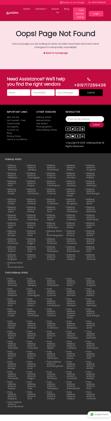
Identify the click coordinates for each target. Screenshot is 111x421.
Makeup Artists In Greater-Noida (71, 192)
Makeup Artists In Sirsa (51, 209)
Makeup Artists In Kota (90, 249)
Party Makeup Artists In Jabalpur (32, 282)
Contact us (12, 130)
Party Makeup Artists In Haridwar (71, 302)
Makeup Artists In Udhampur (52, 225)
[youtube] (73, 136)
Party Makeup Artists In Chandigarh (33, 292)
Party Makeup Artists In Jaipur (12, 334)
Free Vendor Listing (79, 14)
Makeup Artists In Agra (12, 225)
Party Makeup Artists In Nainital (90, 375)
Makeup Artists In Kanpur (31, 183)
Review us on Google (72, 2)
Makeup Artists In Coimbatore (53, 183)
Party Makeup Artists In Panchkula (13, 375)
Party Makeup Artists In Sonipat (51, 395)
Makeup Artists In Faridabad (72, 209)
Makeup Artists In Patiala (12, 201)
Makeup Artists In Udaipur (71, 257)
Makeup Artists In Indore (71, 225)
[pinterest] (82, 129)
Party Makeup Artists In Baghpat (12, 395)
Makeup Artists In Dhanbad (52, 241)
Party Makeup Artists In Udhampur (52, 355)
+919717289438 (97, 2)
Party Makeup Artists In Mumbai (71, 292)
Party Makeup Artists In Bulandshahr (73, 385)
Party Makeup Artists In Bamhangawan (53, 364)
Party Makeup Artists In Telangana (52, 385)
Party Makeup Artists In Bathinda (91, 334)
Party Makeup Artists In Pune (12, 302)
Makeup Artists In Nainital (90, 241)
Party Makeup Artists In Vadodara (32, 344)
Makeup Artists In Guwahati (72, 241)
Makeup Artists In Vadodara (32, 217)
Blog (66, 9)
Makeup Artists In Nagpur (31, 241)
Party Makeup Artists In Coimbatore (53, 302)
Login (96, 13)
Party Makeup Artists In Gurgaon (91, 282)
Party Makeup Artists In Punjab (12, 312)
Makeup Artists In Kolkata (90, 175)
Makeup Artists (43, 117)
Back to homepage (55, 53)
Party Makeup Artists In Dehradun (91, 302)
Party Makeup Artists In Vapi (31, 385)
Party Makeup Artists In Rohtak (31, 334)
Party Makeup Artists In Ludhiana (71, 344)
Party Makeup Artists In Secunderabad (14, 404)
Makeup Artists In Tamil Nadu (33, 191)
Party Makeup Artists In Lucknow (51, 292)
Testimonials (13, 123)
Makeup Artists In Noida (71, 167)
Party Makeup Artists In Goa (31, 395)
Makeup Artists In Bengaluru (72, 201)
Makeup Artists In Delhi (90, 225)
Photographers (44, 127)
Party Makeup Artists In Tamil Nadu (33, 312)
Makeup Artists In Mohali (90, 233)
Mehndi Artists (43, 120)
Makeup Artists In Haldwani (12, 175)
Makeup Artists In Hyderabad (92, 217)
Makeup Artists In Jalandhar (13, 217)
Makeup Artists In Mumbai (71, 175)
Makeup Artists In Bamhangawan (53, 233)
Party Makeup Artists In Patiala (12, 324)
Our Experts (12, 127)
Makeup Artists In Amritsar (31, 201)
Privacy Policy (14, 136)
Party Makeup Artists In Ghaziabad (53, 282)
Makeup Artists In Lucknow (51, 175)
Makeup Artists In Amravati (12, 167)
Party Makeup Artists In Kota (90, 385)
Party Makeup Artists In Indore (71, 355)
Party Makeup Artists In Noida (71, 282)
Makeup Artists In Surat (31, 233)
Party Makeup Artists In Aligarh (51, 344)
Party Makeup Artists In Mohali (90, 365)
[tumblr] (77, 136)
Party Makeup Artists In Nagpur (31, 375)
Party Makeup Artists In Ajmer (90, 324)
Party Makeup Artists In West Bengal (92, 312)
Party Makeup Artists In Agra (12, 355)
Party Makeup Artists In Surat (31, 365)
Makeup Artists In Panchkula (13, 241)
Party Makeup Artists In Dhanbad (52, 375)
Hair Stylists (42, 123)
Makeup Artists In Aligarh (51, 217)
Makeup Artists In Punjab (12, 191)
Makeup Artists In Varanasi (91, 257)
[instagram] (77, 129)
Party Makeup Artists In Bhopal (71, 365)
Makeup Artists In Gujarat (12, 249)
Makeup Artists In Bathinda (91, 209)
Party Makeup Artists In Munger (12, 365)
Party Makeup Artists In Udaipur (71, 395)
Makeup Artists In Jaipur (12, 209)
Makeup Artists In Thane (31, 225)
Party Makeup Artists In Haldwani (12, 292)
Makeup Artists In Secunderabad (14, 265)
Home (26, 9)
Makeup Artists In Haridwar (71, 183)
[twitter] (73, 129)
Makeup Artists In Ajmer (90, 201)
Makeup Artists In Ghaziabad (53, 167)
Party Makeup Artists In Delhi (90, 355)
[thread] (82, 136)
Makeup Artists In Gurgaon (91, 167)
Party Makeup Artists (46, 130)
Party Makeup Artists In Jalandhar (13, 344)
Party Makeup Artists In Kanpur (31, 302)
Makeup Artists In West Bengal (92, 191)
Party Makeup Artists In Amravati (12, 282)
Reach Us (55, 10)
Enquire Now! (99, 414)
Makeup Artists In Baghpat (12, 257)
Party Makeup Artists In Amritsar (31, 324)
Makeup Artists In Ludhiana (71, 217)
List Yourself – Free (16, 120)
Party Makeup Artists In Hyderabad (92, 344)
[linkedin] (68, 136)
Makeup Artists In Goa (31, 257)
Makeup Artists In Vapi (31, 249)
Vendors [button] (40, 9)
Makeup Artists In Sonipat (51, 257)
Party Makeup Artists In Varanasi (91, 395)
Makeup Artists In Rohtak (31, 209)
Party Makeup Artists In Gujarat (12, 385)
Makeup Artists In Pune (12, 183)
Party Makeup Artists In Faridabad (72, 334)
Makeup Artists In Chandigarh (33, 175)
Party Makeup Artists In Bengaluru (72, 324)
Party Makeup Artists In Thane (31, 355)
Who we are (13, 117)
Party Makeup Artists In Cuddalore (52, 324)
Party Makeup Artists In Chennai (51, 312)
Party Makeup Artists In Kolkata (90, 292)
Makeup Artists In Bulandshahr (73, 249)
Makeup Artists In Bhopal (71, 233)
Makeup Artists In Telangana (52, 249)
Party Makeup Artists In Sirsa (51, 334)
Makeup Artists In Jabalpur (32, 167)
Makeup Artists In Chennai (51, 191)
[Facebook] (68, 129)
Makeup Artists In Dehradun (91, 183)
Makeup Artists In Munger (12, 233)
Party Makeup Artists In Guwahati (72, 375)
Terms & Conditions (17, 139)
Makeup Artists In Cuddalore (52, 201)
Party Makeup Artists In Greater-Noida (71, 313)
